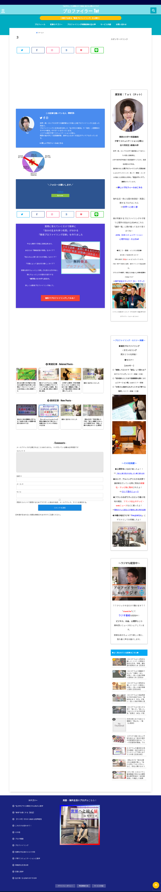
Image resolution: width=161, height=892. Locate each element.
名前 (19, 476)
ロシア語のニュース (130, 491)
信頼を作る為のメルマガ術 (25, 852)
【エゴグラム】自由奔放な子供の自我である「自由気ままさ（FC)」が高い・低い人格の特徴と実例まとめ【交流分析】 (136, 698)
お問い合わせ (121, 24)
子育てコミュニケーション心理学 (27, 858)
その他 (17, 832)
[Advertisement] (60, 83)
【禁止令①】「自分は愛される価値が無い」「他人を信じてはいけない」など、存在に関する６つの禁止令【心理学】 (136, 763)
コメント (20, 451)
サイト (18, 492)
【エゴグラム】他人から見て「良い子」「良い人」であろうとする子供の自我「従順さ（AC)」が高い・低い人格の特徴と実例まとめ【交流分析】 (136, 710)
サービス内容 (105, 24)
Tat (27, 133)
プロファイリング (21, 845)
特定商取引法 (83, 886)
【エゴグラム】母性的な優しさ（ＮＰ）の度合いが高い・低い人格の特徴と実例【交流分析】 (136, 686)
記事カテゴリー (56, 24)
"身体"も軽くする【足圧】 (25, 812)
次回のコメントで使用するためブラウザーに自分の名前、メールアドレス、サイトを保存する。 (52, 502)
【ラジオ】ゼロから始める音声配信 (28, 819)
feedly (60, 195)
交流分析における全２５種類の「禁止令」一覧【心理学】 (136, 721)
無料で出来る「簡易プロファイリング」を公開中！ (80, 18)
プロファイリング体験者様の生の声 (81, 24)
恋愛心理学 (19, 872)
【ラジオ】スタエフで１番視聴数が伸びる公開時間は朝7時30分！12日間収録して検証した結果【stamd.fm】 (136, 775)
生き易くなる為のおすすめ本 (26, 878)
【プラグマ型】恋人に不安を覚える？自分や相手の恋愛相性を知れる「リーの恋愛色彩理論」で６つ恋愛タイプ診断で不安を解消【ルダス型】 (136, 739)
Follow (60, 191)
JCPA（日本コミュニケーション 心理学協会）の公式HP (129, 237)
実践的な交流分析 (21, 865)
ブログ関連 (19, 839)
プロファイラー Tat (81, 11)
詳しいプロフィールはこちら (51, 143)
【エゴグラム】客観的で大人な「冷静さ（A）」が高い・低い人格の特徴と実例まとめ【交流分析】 (136, 674)
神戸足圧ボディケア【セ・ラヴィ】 (130, 281)
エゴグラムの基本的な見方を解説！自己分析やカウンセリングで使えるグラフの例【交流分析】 (136, 751)
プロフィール (40, 24)
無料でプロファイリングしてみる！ (60, 298)
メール (19, 484)
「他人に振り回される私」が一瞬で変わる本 (130, 473)
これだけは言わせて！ (23, 826)
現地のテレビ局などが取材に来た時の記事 (130, 510)
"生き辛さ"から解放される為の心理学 (29, 806)
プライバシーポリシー (65, 886)
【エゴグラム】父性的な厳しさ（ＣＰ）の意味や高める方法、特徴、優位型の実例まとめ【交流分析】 (136, 662)
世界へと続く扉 (130, 207)
